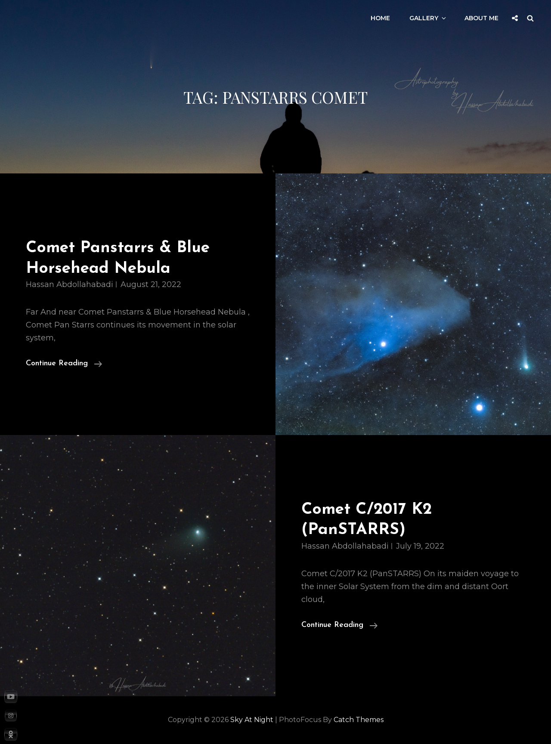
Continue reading (64, 363)
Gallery (428, 18)
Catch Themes (359, 720)
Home (380, 18)
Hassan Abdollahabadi (69, 284)
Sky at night (251, 720)
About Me (481, 18)
